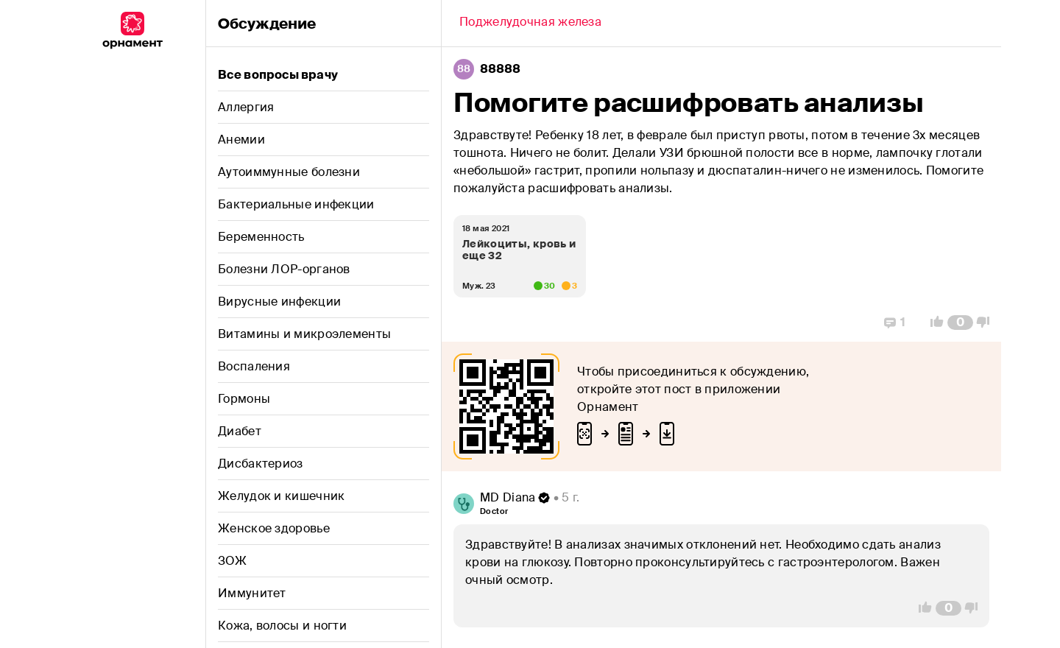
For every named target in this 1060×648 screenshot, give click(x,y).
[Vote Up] (932, 322)
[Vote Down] (987, 322)
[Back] (530, 23)
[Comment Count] (960, 322)
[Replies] (894, 322)
